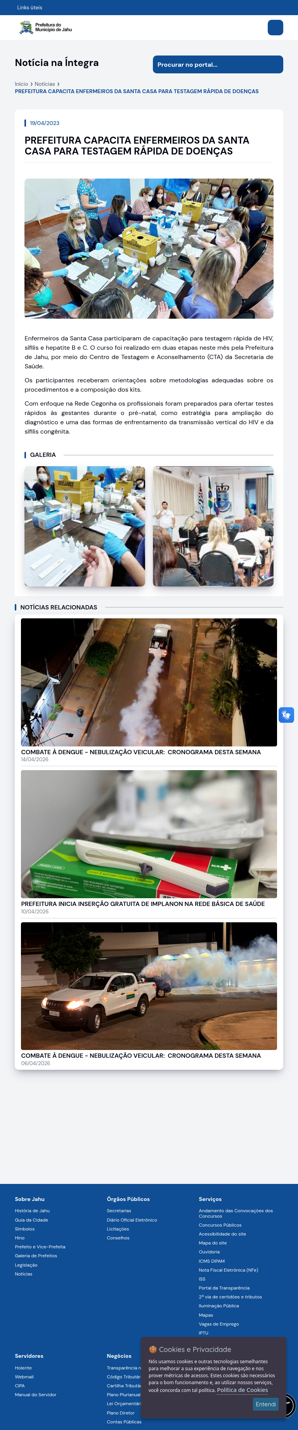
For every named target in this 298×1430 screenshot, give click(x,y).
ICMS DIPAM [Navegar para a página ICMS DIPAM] (212, 1261)
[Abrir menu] (275, 27)
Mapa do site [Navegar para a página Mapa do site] (213, 1243)
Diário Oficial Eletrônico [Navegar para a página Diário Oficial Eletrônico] (132, 1220)
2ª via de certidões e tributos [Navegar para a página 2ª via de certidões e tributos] (230, 1297)
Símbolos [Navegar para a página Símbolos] (25, 1229)
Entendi (266, 1404)
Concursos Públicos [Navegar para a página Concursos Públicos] (220, 1225)
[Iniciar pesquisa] (274, 64)
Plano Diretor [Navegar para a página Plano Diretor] (120, 1413)
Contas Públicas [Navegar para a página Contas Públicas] (124, 1422)
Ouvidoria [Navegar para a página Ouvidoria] (209, 1252)
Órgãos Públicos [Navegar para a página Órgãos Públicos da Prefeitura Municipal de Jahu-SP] (128, 1199)
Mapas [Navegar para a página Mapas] (206, 1315)
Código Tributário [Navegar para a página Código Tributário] (125, 1377)
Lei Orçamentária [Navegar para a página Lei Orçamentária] (125, 1403)
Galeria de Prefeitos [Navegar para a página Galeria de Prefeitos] (36, 1256)
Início (21, 83)
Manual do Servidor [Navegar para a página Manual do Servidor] (35, 1395)
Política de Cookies (242, 1390)
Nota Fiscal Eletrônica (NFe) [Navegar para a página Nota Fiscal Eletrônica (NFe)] (228, 1270)
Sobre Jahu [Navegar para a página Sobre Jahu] (30, 1199)
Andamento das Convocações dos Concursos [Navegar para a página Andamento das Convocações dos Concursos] (236, 1213)
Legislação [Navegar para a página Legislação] (26, 1265)
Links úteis (29, 7)
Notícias (45, 83)
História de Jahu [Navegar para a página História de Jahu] (32, 1211)
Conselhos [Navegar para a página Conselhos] (118, 1238)
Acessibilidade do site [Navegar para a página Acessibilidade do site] (222, 1234)
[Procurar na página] (209, 64)
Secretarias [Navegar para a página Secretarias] (119, 1211)
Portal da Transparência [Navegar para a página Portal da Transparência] (224, 1288)
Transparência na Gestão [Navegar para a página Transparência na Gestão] (133, 1368)
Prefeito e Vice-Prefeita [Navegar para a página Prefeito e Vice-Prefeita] (40, 1247)
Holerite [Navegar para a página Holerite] (23, 1368)
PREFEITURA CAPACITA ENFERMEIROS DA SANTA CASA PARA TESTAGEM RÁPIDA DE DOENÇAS (136, 91)
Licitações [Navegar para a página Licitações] (118, 1229)
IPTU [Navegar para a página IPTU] (203, 1333)
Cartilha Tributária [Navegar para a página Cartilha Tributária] (126, 1386)
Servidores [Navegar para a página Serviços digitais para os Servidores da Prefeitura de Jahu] (29, 1355)
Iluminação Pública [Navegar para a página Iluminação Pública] (219, 1306)
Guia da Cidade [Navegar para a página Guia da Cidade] (31, 1220)
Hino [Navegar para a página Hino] (19, 1238)
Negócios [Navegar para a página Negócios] (119, 1355)
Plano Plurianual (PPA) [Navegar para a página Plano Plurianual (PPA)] (130, 1395)
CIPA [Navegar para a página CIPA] (19, 1386)
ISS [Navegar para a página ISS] (202, 1279)
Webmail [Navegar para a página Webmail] (24, 1377)
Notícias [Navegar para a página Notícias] (23, 1274)
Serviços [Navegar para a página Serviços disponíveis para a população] (210, 1199)
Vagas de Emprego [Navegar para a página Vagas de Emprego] (219, 1324)
